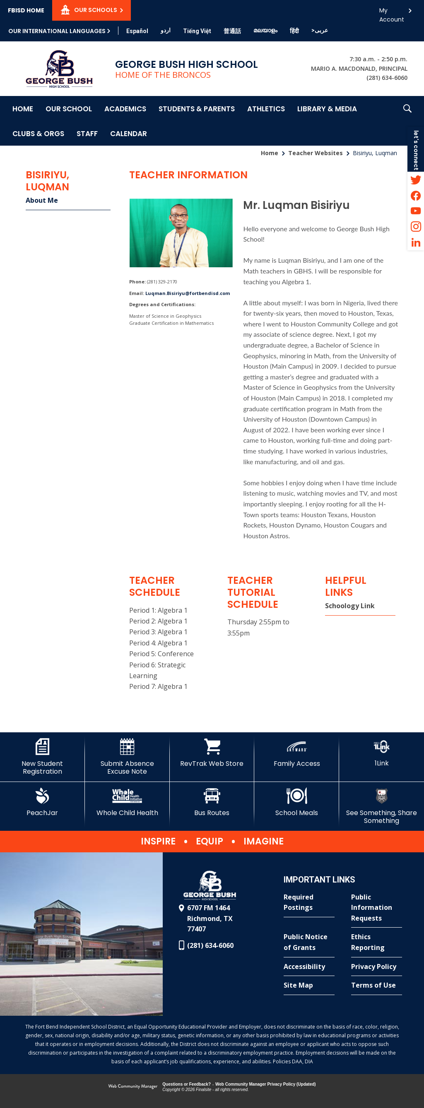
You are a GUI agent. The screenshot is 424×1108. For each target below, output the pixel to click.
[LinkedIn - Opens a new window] (415, 242)
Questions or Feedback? (186, 1084)
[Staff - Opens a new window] (87, 133)
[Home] (22, 108)
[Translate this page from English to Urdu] (166, 30)
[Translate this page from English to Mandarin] (232, 31)
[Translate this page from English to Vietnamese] (197, 31)
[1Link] (381, 752)
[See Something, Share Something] (381, 806)
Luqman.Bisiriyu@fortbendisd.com (187, 293)
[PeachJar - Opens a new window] (42, 802)
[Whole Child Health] (127, 802)
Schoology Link (350, 605)
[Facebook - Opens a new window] (415, 195)
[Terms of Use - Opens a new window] (376, 985)
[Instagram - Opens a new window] (415, 226)
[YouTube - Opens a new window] (415, 211)
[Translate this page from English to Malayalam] (265, 30)
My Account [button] (391, 12)
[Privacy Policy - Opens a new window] (376, 966)
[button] (407, 121)
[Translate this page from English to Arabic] (319, 30)
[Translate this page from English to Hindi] (294, 31)
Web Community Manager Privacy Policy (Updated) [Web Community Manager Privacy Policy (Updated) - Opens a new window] (265, 1084)
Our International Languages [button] (57, 31)
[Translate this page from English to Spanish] (137, 31)
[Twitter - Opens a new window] (415, 179)
